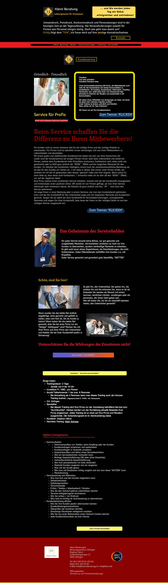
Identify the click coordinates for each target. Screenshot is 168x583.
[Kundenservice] (86, 59)
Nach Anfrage (71, 421)
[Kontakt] (120, 38)
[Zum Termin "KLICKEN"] (116, 115)
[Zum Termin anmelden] (99, 529)
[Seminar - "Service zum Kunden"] (85, 373)
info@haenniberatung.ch (87, 566)
